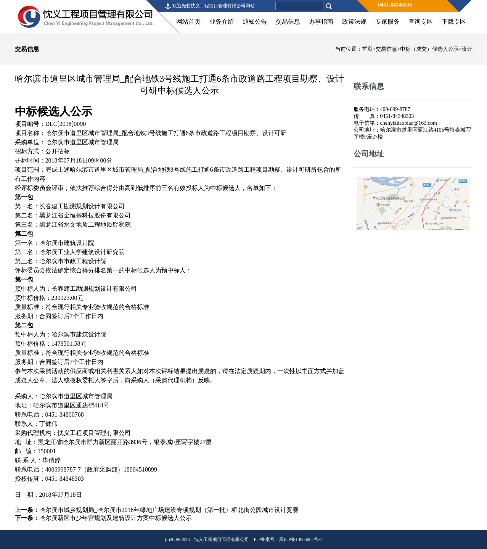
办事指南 (321, 21)
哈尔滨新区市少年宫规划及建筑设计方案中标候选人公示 (115, 518)
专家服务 (387, 21)
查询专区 (420, 21)
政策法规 (354, 21)
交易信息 (288, 21)
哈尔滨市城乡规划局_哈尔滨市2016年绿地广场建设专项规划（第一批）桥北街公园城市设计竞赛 (169, 510)
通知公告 (255, 21)
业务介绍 (221, 21)
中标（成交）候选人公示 (429, 49)
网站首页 (188, 21)
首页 (367, 49)
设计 (467, 49)
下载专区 (454, 21)
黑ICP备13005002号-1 (300, 539)
